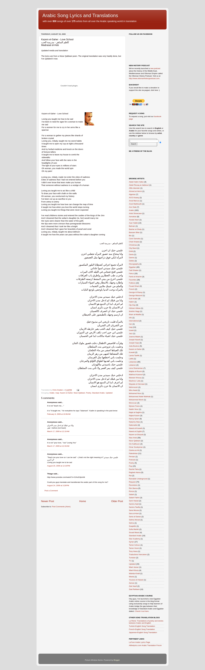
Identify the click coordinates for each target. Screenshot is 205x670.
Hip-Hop (132, 305)
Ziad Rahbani (134, 589)
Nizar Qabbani (79, 393)
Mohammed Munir (136, 400)
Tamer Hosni (134, 548)
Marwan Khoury (135, 378)
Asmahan (132, 217)
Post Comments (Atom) (61, 507)
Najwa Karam (134, 416)
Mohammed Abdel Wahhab (139, 397)
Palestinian (133, 453)
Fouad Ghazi (134, 286)
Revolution (133, 485)
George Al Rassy (135, 292)
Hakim (131, 302)
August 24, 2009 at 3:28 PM (58, 485)
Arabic (51, 393)
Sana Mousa (134, 510)
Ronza (131, 491)
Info (130, 318)
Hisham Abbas (134, 308)
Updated (109, 393)
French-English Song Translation (142, 629)
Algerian (132, 194)
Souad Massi (134, 532)
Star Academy (134, 539)
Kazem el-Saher (66, 393)
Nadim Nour (133, 409)
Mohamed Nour (135, 393)
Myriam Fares (134, 406)
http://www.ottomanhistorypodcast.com (144, 78)
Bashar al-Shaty (135, 229)
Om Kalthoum (134, 444)
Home (82, 501)
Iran (130, 324)
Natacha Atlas (134, 422)
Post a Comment (51, 491)
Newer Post (47, 501)
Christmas (133, 245)
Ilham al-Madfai (135, 314)
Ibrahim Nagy (134, 311)
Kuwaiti (132, 352)
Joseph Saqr (134, 343)
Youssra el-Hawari (136, 580)
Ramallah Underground (138, 479)
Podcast (132, 460)
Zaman (131, 583)
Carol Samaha (134, 239)
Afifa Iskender (134, 188)
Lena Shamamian (136, 368)
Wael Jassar (134, 567)
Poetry (88, 393)
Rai (130, 476)
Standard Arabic (98, 393)
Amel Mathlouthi (135, 204)
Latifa (131, 359)
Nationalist (133, 425)
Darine (131, 258)
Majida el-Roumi (135, 371)
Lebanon (132, 365)
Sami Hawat (134, 501)
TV (130, 561)
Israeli (131, 330)
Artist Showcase (135, 213)
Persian (132, 457)
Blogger (117, 660)
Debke (131, 261)
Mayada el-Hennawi (137, 384)
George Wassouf (135, 295)
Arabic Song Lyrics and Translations (80, 15)
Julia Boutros (134, 346)
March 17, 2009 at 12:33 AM (58, 446)
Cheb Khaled (134, 242)
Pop (130, 466)
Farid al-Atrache (135, 277)
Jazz (131, 333)
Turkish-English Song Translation (142, 626)
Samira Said (134, 504)
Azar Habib (133, 223)
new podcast (155, 68)
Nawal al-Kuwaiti (135, 428)
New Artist (133, 438)
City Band (133, 248)
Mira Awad (133, 390)
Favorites (132, 280)
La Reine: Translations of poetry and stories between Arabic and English (146, 622)
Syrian (131, 542)
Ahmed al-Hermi (135, 191)
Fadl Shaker (134, 270)
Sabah (131, 494)
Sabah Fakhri (134, 498)
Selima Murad (134, 520)
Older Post (117, 501)
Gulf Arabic (133, 299)
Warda (131, 577)
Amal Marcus (134, 201)
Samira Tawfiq (134, 507)
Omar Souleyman (136, 447)
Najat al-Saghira (135, 412)
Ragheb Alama (135, 472)
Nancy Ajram (134, 419)
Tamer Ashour (134, 545)
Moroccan (133, 403)
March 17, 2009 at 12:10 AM (58, 431)
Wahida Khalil (134, 573)
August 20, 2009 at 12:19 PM (58, 466)
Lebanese (133, 362)
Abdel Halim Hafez (136, 182)
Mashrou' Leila (134, 381)
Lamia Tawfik (134, 356)
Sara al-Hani (134, 513)
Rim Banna (133, 488)
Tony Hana (133, 551)
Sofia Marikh (134, 529)
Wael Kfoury (134, 570)
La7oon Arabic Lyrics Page (139, 642)
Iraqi (57, 393)
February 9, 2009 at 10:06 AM (59, 414)
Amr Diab (132, 207)
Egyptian (132, 267)
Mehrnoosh (133, 387)
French (131, 289)
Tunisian (132, 558)
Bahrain (132, 226)
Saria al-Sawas (135, 517)
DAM (131, 251)
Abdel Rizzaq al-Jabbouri (139, 185)
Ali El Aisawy (134, 198)
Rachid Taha (134, 469)
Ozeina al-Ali (134, 450)
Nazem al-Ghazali (136, 435)
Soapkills (132, 526)
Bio (130, 236)
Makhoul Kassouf (136, 375)
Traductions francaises (138, 554)
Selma (131, 523)
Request (132, 482)
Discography (134, 264)
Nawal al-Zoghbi (135, 431)
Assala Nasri (134, 220)
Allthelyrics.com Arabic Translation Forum (145, 645)
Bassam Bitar (134, 232)
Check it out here (142, 611)
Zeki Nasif (133, 586)
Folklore (132, 283)
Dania (131, 254)
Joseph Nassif (134, 340)
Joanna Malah (134, 337)
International (134, 321)
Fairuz (131, 273)
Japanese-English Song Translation (143, 632)
